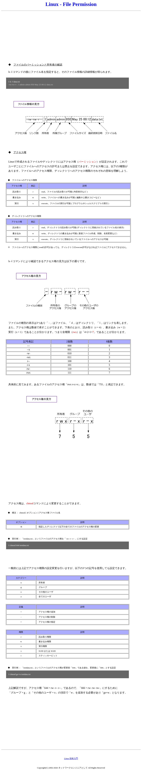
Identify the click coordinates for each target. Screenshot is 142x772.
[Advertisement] (71, 35)
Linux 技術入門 (71, 758)
